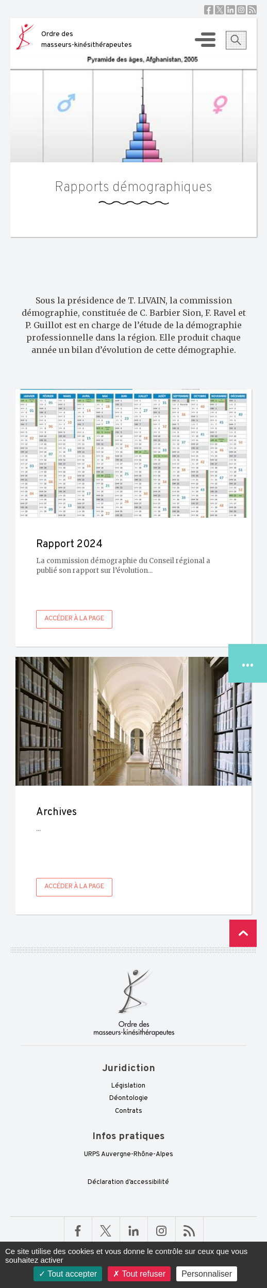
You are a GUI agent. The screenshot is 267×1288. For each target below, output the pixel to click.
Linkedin (230, 9)
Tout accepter (68, 1273)
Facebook (208, 9)
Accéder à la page (74, 619)
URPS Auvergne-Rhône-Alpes (128, 1154)
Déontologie (128, 1098)
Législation (128, 1086)
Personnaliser (206, 1273)
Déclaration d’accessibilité (128, 1182)
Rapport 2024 (69, 544)
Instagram (241, 9)
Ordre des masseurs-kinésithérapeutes (86, 39)
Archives (56, 812)
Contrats (128, 1111)
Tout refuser (139, 1273)
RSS (252, 9)
